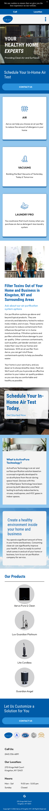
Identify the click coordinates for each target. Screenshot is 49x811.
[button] (45, 19)
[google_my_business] (24, 796)
